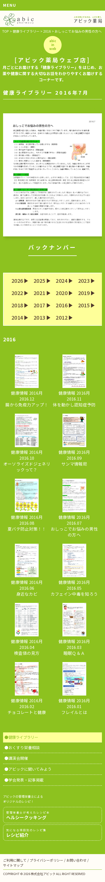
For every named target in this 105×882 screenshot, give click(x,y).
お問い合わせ (76, 860)
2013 (39, 317)
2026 (17, 280)
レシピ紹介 (52, 833)
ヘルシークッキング (52, 815)
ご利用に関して (15, 860)
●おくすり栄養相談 (22, 747)
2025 (39, 280)
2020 (61, 293)
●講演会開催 (16, 758)
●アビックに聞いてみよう (28, 769)
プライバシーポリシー (46, 860)
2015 (84, 305)
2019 (84, 293)
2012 (61, 317)
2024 (61, 280)
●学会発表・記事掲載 (24, 780)
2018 (17, 305)
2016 (61, 305)
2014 (17, 317)
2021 (39, 293)
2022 (17, 293)
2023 (84, 280)
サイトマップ (13, 865)
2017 (39, 305)
